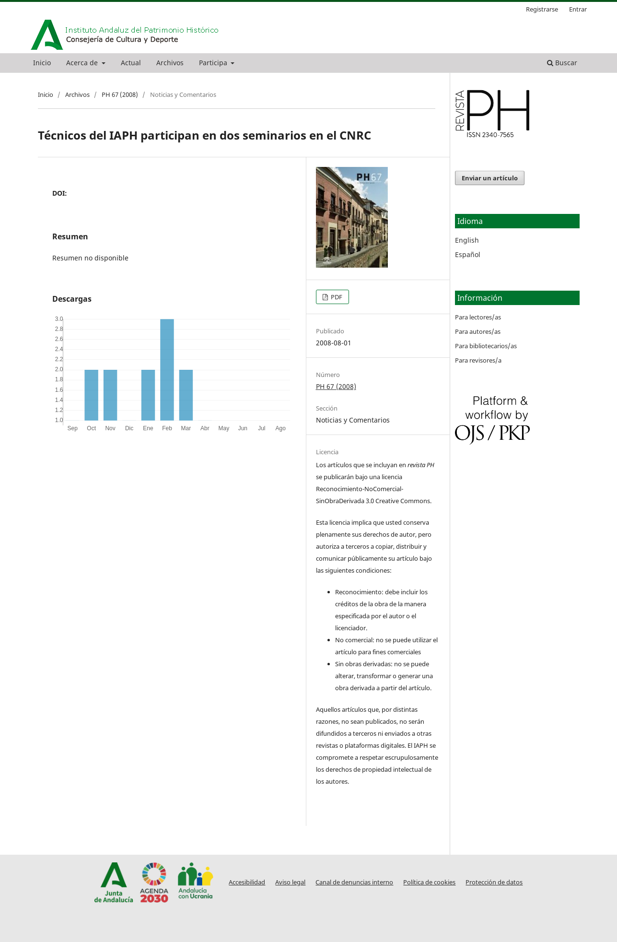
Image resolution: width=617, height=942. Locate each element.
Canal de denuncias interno (354, 882)
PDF (335, 297)
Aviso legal (290, 882)
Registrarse (542, 9)
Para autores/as (478, 331)
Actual (131, 62)
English (467, 240)
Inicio (42, 62)
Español (467, 254)
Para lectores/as (478, 317)
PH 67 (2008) (120, 94)
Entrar (578, 9)
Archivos (170, 62)
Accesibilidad (247, 882)
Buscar (562, 62)
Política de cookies (429, 882)
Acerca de (83, 62)
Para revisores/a (478, 360)
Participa (214, 62)
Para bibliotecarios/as (486, 345)
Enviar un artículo (490, 178)
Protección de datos (494, 882)
